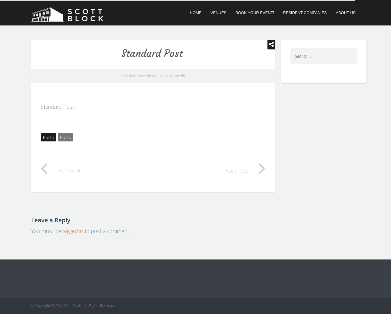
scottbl (179, 75)
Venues (218, 12)
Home (196, 12)
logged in (73, 231)
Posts (48, 137)
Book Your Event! (254, 12)
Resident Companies (305, 12)
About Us (345, 12)
